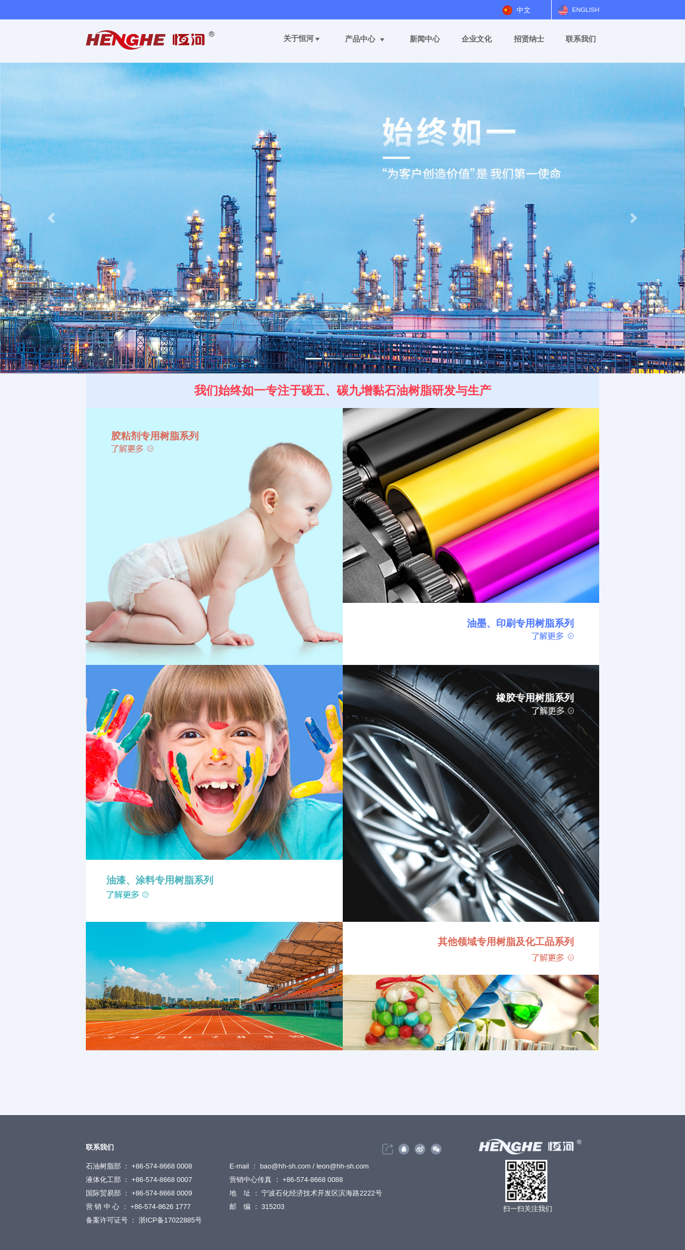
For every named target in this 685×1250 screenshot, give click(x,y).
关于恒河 (298, 38)
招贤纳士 (529, 39)
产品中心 (360, 39)
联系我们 (581, 39)
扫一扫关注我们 (527, 1209)
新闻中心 (425, 39)
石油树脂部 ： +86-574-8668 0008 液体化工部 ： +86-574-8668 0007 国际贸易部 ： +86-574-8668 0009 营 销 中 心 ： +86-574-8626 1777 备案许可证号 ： (139, 1193)
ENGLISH (586, 9)
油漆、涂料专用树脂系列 (159, 880)
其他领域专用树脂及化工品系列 (506, 941)
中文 (524, 10)
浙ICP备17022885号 (170, 1220)
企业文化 (477, 39)
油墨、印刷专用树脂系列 (520, 623)
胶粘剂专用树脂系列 (155, 435)
